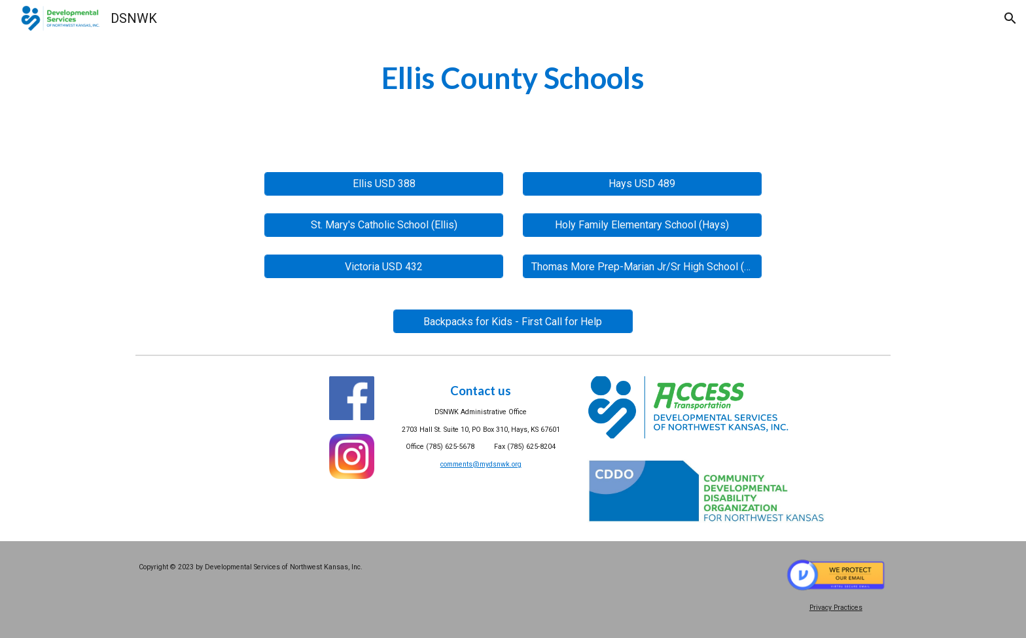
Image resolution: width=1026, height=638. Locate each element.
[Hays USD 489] (642, 183)
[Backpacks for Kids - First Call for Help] (512, 321)
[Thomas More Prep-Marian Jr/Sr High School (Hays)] (642, 266)
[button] (1010, 18)
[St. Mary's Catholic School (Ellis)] (384, 224)
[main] (513, 78)
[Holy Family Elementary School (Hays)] (642, 224)
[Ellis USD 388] (384, 183)
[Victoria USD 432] (384, 266)
